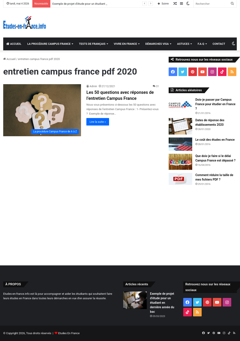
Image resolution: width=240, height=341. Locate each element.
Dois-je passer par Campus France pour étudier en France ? (215, 104)
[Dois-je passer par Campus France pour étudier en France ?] (180, 104)
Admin (93, 86)
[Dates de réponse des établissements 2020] (180, 126)
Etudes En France (69, 333)
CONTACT (219, 43)
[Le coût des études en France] (180, 144)
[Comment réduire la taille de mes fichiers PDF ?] (180, 179)
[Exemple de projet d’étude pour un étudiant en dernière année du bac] (135, 300)
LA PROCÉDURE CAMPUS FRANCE (48, 43)
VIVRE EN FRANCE (125, 43)
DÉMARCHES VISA (157, 43)
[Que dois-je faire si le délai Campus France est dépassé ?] (180, 162)
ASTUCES (183, 43)
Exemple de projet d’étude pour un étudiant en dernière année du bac (162, 302)
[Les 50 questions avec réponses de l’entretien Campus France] (42, 110)
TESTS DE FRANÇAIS (92, 43)
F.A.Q (201, 43)
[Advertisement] (120, 225)
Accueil (9, 59)
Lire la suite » (98, 121)
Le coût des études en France (215, 139)
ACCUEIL (13, 43)
